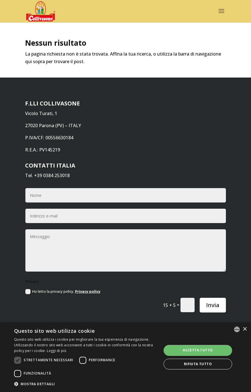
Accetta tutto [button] (198, 350)
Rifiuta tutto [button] (198, 364)
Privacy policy (87, 291)
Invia (212, 305)
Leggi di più (56, 350)
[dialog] (125, 357)
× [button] (245, 329)
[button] (85, 384)
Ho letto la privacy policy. (62, 291)
